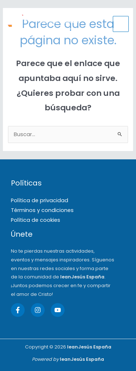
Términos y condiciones (42, 210)
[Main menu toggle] (121, 24)
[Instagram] (38, 310)
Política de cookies (35, 220)
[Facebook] (18, 310)
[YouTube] (58, 310)
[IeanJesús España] (43, 24)
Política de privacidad (39, 200)
